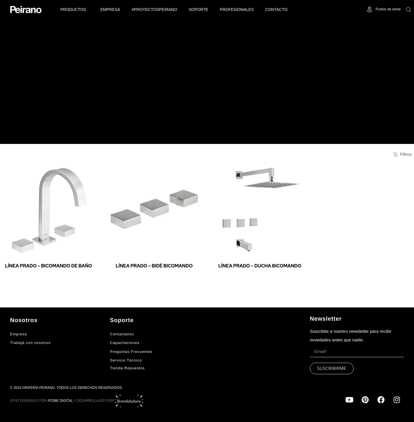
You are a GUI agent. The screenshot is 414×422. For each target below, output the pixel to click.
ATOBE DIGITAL (60, 401)
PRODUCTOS (74, 9)
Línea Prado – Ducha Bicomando (259, 266)
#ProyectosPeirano (154, 9)
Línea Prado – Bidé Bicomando (154, 266)
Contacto (276, 9)
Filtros (402, 154)
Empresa (110, 9)
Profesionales (237, 9)
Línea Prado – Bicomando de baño (48, 266)
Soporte (198, 9)
